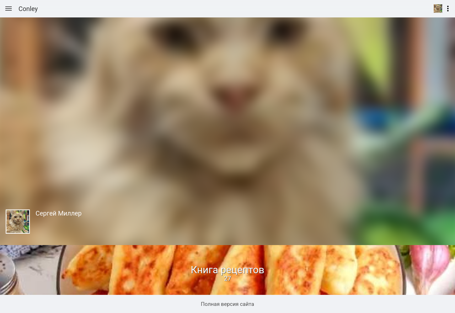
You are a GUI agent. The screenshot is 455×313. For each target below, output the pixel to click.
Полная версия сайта (227, 304)
